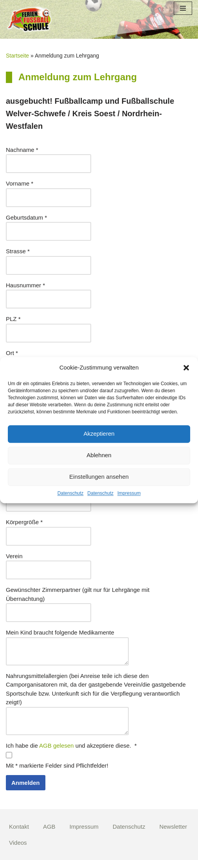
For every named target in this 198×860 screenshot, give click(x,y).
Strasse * (18, 251)
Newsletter (173, 826)
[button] (186, 367)
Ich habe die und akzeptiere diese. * (71, 745)
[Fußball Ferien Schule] (29, 19)
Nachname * (22, 149)
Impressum (128, 493)
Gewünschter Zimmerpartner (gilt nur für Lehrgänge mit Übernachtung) (77, 594)
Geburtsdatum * (26, 217)
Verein (14, 556)
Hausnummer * (25, 285)
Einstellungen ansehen (99, 476)
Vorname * (19, 183)
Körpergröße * (24, 522)
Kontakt (19, 826)
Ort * (12, 353)
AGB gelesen (56, 745)
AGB (49, 826)
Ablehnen (98, 455)
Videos (18, 842)
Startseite (17, 55)
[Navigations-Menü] (183, 8)
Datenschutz (71, 493)
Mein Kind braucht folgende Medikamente (60, 632)
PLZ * (13, 319)
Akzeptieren (98, 433)
